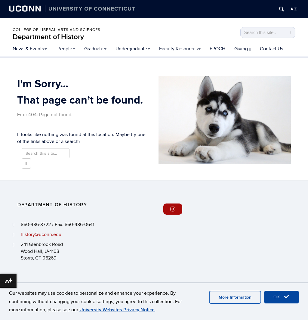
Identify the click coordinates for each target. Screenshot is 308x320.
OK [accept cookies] (281, 297)
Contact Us (271, 49)
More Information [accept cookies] (235, 297)
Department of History (48, 37)
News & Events (30, 49)
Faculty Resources (180, 49)
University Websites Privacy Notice (117, 310)
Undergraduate (133, 49)
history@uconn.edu (41, 234)
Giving (242, 49)
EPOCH (217, 49)
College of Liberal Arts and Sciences (56, 29)
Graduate (95, 49)
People (66, 49)
